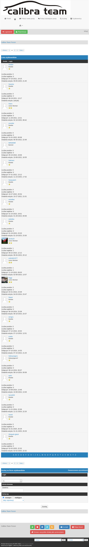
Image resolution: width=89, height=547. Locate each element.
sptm (10, 376)
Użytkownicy (76, 18)
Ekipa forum (77, 527)
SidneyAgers (13, 356)
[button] (21, 25)
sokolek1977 (13, 258)
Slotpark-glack (13, 434)
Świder (10, 65)
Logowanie (7, 32)
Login (11, 61)
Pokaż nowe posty (27, 18)
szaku (10, 336)
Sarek (10, 415)
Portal (8, 18)
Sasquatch (12, 180)
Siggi (10, 278)
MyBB (10, 545)
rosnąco (8, 498)
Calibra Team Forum (8, 42)
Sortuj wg (5, 494)
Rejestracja (21, 32)
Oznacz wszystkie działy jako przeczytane (48, 532)
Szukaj (63, 18)
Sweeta (11, 84)
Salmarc (11, 160)
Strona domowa (7, 484)
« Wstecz (4, 50)
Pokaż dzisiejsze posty (47, 18)
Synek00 (11, 395)
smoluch (11, 239)
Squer (10, 297)
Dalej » (22, 50)
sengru (10, 317)
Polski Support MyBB (27, 544)
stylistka (11, 219)
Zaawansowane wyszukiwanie (78, 470)
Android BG (28, 545)
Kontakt (64, 527)
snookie (11, 123)
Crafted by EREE (17, 545)
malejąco (18, 498)
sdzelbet (11, 199)
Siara (10, 104)
